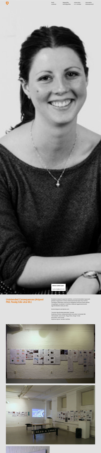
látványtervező (89, 4)
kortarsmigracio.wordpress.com (60, 309)
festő (52, 2)
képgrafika (66, 2)
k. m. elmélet (77, 4)
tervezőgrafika (67, 4)
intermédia (88, 2)
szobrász (53, 4)
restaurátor (77, 2)
